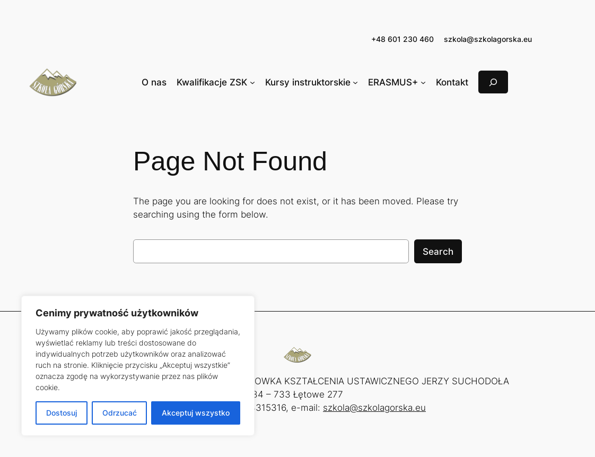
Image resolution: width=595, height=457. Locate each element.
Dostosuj (61, 412)
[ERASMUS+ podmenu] (423, 82)
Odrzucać (119, 412)
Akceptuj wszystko (196, 412)
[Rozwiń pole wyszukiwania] (493, 82)
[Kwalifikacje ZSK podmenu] (252, 82)
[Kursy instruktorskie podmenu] (355, 82)
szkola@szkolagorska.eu (488, 39)
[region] (138, 366)
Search (438, 251)
